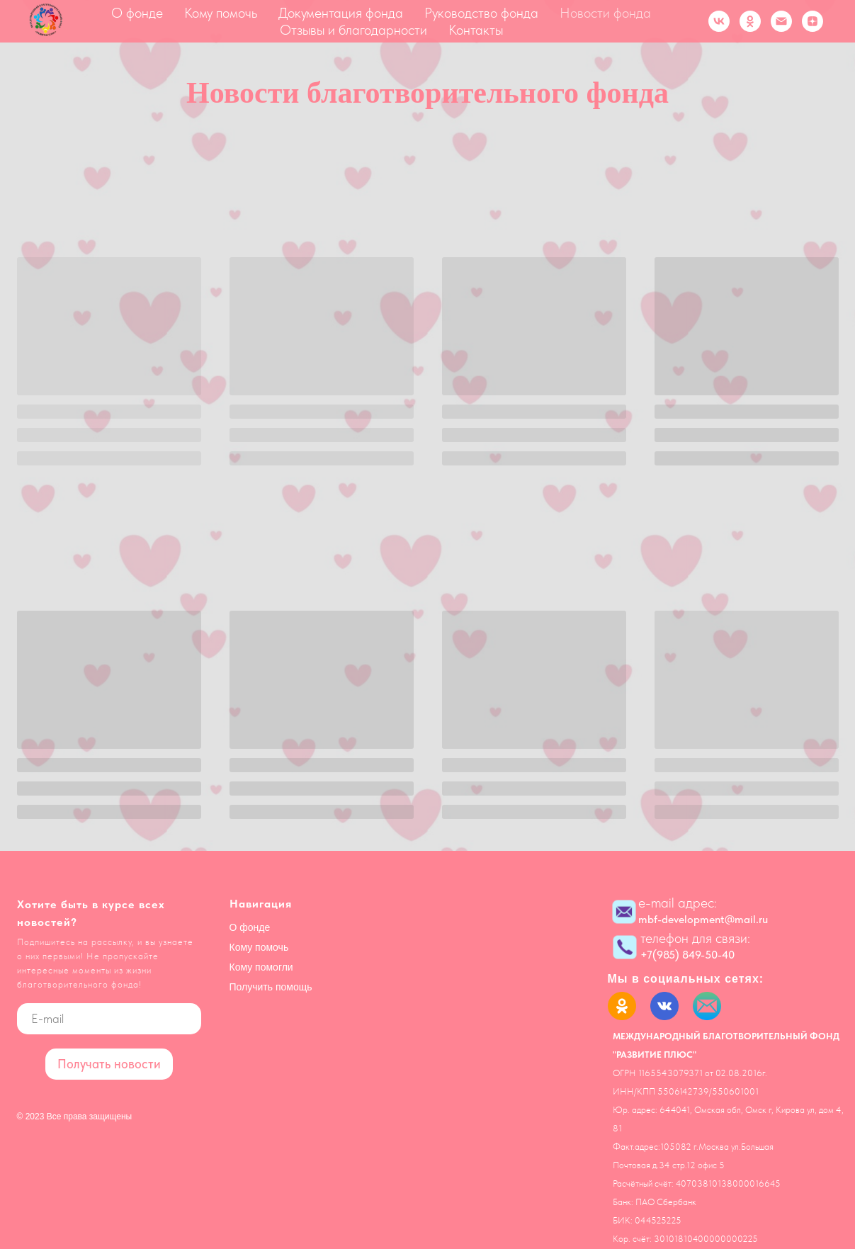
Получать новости (109, 1063)
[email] (109, 1018)
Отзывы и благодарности (353, 29)
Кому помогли (261, 967)
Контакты (475, 29)
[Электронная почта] (781, 21)
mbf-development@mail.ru (703, 919)
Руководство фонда (481, 12)
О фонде (137, 12)
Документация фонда (340, 12)
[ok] (750, 21)
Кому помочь (220, 12)
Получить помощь (271, 987)
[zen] (812, 21)
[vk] (719, 21)
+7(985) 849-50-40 (687, 954)
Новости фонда (605, 12)
